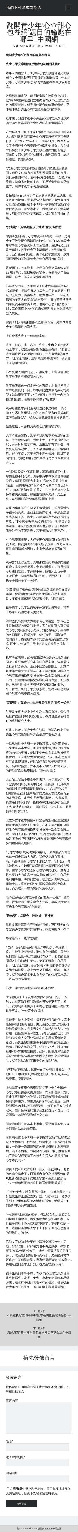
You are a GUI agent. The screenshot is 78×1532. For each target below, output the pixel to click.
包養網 (31, 290)
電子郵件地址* (15, 1457)
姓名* (9, 1441)
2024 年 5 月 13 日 (54, 46)
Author (48, 1528)
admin (24, 46)
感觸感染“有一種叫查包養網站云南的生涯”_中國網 (39, 1334)
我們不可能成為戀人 (24, 8)
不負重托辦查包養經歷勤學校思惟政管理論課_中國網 (39, 1317)
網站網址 (12, 1473)
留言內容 (12, 1400)
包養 (18, 453)
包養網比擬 (31, 471)
